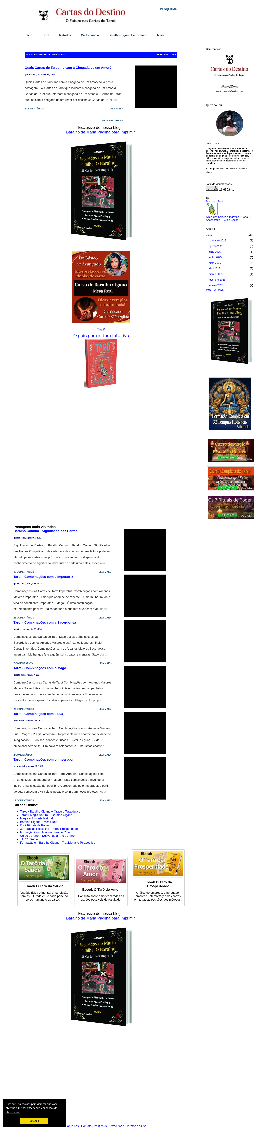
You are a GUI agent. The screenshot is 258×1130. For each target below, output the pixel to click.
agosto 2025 (216, 246)
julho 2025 (215, 251)
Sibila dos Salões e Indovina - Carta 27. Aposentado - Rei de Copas (229, 218)
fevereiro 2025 (217, 279)
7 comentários (23, 663)
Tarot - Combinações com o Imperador (43, 759)
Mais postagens (112, 120)
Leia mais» (116, 108)
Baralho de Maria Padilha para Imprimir (100, 132)
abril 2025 (214, 268)
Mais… (162, 35)
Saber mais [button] (13, 1112)
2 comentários (34, 108)
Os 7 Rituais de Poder (34, 825)
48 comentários (23, 572)
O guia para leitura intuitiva (101, 336)
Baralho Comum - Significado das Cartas (45, 531)
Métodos (65, 35)
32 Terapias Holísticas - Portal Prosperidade (49, 828)
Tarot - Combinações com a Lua (38, 714)
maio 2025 (215, 263)
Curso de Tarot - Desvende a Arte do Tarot (48, 835)
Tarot (45, 35)
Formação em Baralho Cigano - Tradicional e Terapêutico (57, 842)
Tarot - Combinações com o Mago (39, 668)
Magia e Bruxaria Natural (36, 818)
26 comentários (23, 617)
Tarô (101, 330)
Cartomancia (90, 35)
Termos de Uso (136, 1126)
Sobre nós (72, 1126)
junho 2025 (215, 257)
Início (28, 35)
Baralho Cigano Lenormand (128, 35)
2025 (209, 235)
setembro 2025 (217, 240)
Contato (86, 1126)
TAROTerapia (29, 839)
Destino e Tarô (214, 201)
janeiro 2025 (216, 285)
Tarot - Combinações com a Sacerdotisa (44, 622)
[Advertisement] (101, 1077)
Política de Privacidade (109, 1126)
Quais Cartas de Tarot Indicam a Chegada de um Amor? (68, 67)
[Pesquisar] (168, 9)
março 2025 (216, 274)
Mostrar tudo (166, 54)
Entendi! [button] (34, 1121)
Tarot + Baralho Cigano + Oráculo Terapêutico (50, 811)
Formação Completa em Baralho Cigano (46, 832)
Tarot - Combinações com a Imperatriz (43, 576)
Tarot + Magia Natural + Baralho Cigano (46, 815)
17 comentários (23, 800)
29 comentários (23, 709)
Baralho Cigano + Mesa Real (39, 822)
